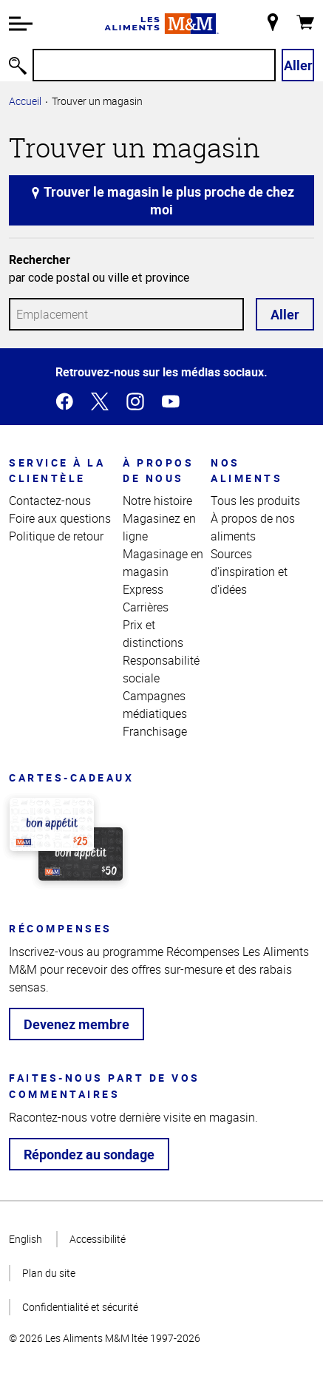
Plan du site (48, 1273)
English (25, 1239)
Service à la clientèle (57, 470)
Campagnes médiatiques (155, 705)
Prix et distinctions (153, 634)
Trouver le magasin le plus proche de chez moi (162, 200)
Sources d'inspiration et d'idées (249, 571)
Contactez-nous (50, 500)
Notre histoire (157, 500)
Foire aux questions (60, 518)
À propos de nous (158, 470)
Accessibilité (97, 1239)
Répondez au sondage (89, 1154)
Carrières (146, 607)
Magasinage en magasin (163, 563)
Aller (298, 65)
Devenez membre (76, 1024)
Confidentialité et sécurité (80, 1307)
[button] (21, 23)
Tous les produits (255, 500)
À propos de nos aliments (253, 527)
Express (143, 589)
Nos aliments (246, 470)
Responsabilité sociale (161, 669)
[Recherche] (154, 65)
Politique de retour (56, 536)
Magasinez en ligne (159, 527)
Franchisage (155, 731)
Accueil (25, 101)
